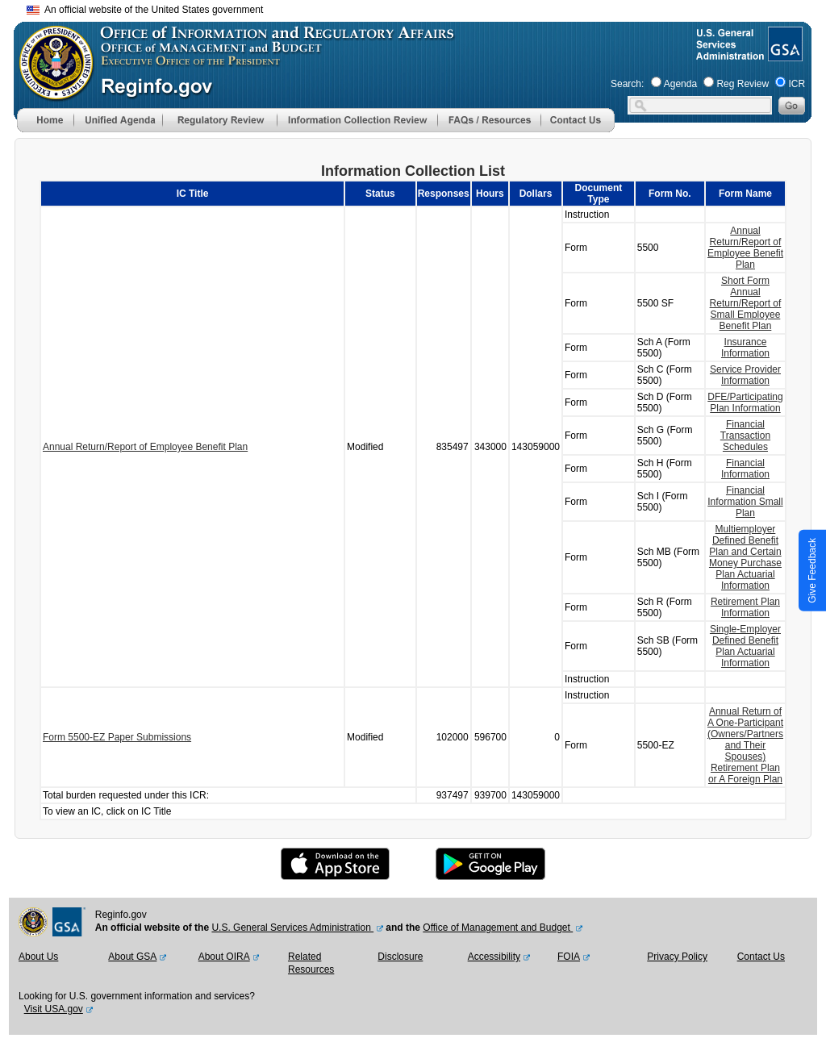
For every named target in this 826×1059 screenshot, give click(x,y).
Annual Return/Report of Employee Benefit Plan (145, 446)
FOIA (568, 956)
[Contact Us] (577, 129)
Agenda (680, 84)
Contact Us (761, 956)
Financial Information (745, 468)
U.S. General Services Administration (292, 927)
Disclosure (400, 956)
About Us (38, 956)
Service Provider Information (745, 375)
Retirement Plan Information (745, 607)
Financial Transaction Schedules (745, 435)
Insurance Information (745, 347)
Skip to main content (422, 7)
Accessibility (494, 956)
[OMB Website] (51, 92)
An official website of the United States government (145, 9)
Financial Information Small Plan (744, 502)
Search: (627, 84)
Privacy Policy (677, 956)
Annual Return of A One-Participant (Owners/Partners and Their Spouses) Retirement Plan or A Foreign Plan (745, 745)
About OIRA (224, 956)
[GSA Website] (784, 54)
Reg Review (742, 84)
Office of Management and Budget (498, 927)
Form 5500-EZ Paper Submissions (117, 737)
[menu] (117, 120)
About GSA (132, 956)
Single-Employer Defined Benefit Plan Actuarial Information (745, 646)
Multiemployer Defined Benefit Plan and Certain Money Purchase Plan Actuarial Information (745, 557)
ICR (796, 84)
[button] (117, 120)
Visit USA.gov (53, 1009)
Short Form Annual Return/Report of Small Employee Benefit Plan (746, 303)
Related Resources (311, 963)
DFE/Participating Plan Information (744, 402)
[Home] (45, 129)
